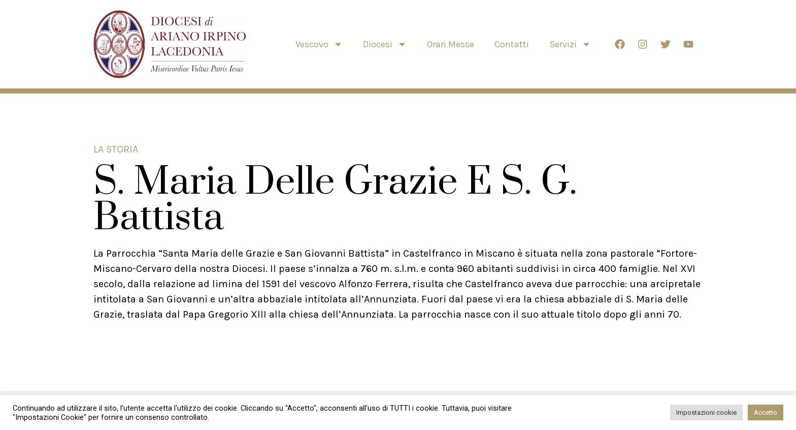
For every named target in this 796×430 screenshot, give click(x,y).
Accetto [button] (765, 412)
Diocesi (385, 44)
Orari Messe (450, 44)
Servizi (570, 44)
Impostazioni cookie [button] (706, 412)
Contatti (511, 44)
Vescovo (319, 44)
